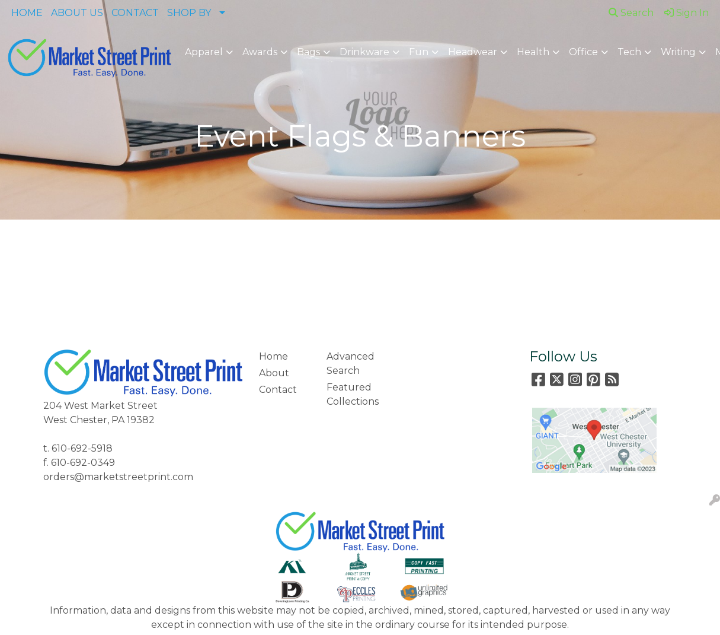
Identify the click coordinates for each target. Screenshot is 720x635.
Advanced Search (351, 363)
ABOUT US (77, 12)
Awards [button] (259, 52)
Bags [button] (308, 52)
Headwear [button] (472, 52)
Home (273, 356)
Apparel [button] (204, 52)
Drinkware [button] (364, 52)
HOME (27, 12)
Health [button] (533, 52)
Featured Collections (353, 394)
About (274, 373)
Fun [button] (418, 52)
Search (631, 12)
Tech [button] (629, 52)
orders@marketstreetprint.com (118, 476)
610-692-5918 (82, 448)
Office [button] (583, 52)
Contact (278, 389)
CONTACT (135, 12)
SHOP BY (189, 12)
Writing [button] (678, 52)
